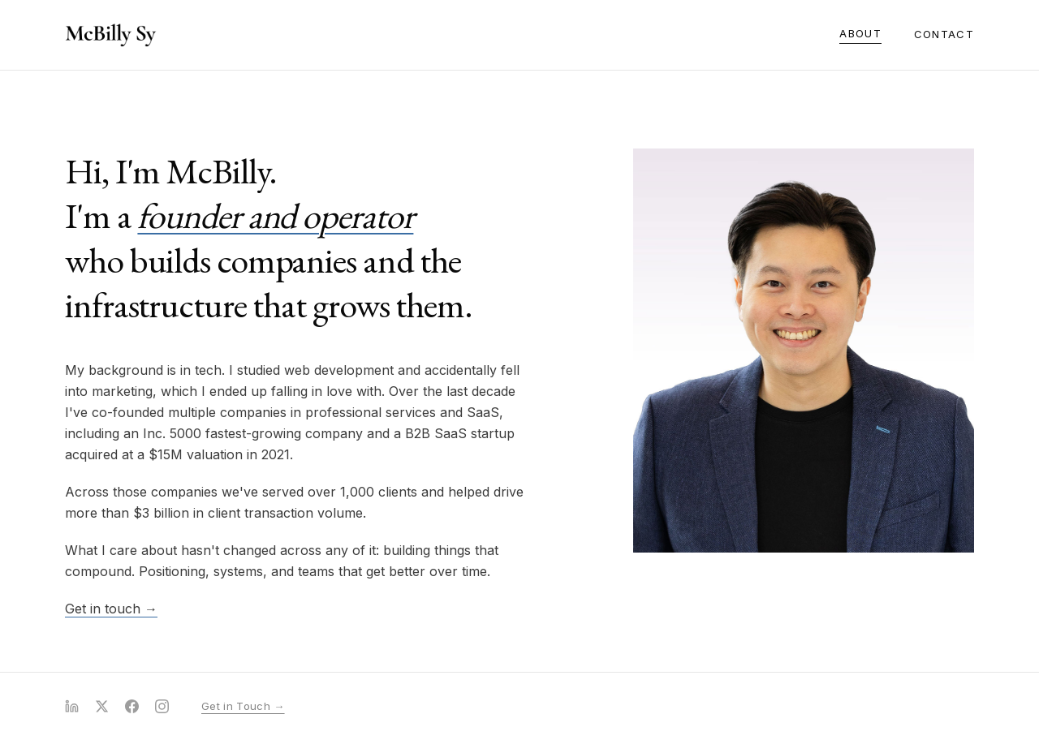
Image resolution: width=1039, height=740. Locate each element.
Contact (944, 34)
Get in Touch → (243, 705)
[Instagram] (162, 706)
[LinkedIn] (72, 706)
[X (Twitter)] (102, 706)
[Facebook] (132, 706)
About (860, 33)
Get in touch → (111, 608)
